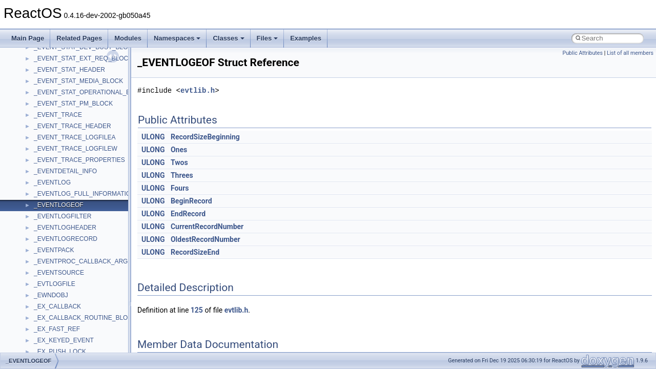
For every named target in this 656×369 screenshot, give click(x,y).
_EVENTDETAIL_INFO (65, 171)
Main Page (27, 38)
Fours (180, 188)
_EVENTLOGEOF (59, 205)
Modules (127, 38)
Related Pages (79, 38)
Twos (179, 162)
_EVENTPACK (54, 250)
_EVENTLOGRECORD (65, 238)
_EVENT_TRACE (58, 114)
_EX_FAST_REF (57, 329)
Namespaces (177, 38)
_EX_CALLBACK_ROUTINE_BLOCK (85, 317)
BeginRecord (191, 201)
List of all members (630, 53)
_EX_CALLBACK (57, 306)
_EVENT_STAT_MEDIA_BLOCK (78, 81)
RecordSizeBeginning (205, 137)
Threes (182, 175)
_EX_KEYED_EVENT (64, 340)
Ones (179, 150)
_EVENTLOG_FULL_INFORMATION (84, 193)
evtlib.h (197, 90)
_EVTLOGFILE (54, 284)
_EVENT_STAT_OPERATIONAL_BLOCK (90, 92)
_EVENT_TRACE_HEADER (72, 126)
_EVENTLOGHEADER (65, 227)
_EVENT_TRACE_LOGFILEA (74, 137)
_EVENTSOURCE (59, 272)
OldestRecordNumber (205, 239)
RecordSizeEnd (195, 252)
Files (267, 38)
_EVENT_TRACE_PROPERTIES (79, 159)
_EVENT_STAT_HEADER (69, 69)
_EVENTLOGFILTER (62, 216)
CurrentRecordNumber (207, 226)
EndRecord (188, 214)
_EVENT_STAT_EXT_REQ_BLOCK (83, 58)
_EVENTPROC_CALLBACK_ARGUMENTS (94, 261)
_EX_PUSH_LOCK (60, 351)
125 (197, 310)
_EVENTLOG (52, 182)
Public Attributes (582, 53)
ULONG (153, 137)
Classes (228, 38)
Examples (305, 38)
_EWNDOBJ (51, 295)
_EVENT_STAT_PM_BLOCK (73, 103)
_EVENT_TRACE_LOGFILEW (75, 148)
